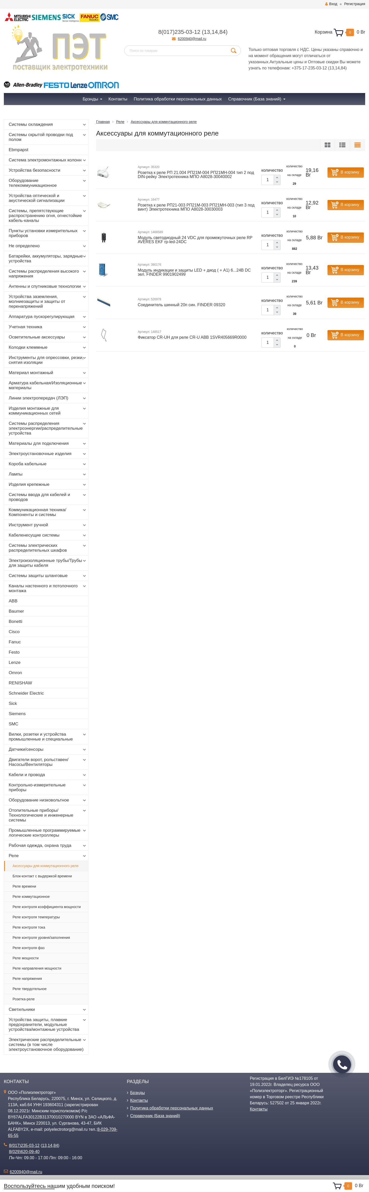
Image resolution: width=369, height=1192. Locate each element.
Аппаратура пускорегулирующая (48, 316)
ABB (13, 601)
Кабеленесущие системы (48, 535)
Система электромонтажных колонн (48, 160)
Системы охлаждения (48, 124)
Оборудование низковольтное (48, 800)
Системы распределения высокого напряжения (48, 274)
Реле (48, 855)
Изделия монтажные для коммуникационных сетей (48, 411)
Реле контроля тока (29, 927)
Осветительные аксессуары (48, 337)
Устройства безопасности (48, 170)
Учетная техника (48, 327)
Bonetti (15, 621)
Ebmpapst (18, 149)
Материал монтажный (48, 372)
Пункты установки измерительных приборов (48, 233)
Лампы (48, 474)
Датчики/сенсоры (48, 749)
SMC (13, 724)
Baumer (16, 611)
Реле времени (24, 886)
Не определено (48, 246)
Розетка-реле (24, 999)
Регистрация (354, 4)
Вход (331, 4)
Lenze (14, 662)
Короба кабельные (48, 464)
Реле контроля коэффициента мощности (47, 907)
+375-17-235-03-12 (309, 68)
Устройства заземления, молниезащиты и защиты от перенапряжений (48, 301)
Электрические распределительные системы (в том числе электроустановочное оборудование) (48, 1044)
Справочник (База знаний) (155, 1116)
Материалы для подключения (48, 443)
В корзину (350, 172)
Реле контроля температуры (36, 917)
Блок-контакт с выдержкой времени (42, 876)
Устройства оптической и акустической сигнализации (48, 198)
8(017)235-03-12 (179, 32)
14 (215, 32)
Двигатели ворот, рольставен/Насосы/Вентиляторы (48, 762)
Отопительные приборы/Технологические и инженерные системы (48, 815)
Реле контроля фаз (29, 948)
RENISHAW (20, 683)
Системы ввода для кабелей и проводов (48, 497)
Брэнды (137, 1093)
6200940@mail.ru (192, 39)
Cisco (14, 631)
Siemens (17, 713)
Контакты (139, 1100)
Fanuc (15, 642)
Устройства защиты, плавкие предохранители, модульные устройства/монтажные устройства (48, 1024)
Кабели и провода (48, 774)
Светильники (48, 1009)
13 (207, 32)
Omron (15, 672)
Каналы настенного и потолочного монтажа (48, 588)
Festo (14, 652)
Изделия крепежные (48, 484)
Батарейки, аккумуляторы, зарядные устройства (48, 258)
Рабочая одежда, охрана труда (48, 845)
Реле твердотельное (30, 989)
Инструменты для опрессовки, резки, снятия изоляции (48, 360)
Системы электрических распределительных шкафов (48, 548)
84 (222, 32)
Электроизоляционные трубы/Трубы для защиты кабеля (48, 563)
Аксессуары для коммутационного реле (46, 866)
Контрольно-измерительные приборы (48, 787)
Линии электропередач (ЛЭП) (48, 398)
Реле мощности (26, 958)
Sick (13, 703)
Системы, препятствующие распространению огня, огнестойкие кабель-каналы (48, 215)
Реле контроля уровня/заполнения (41, 938)
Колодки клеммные (48, 347)
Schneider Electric (26, 693)
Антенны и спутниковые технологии (48, 286)
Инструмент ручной (48, 525)
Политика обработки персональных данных (171, 1108)
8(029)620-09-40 (24, 1151)
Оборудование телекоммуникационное (48, 183)
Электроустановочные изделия (48, 453)
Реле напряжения (27, 979)
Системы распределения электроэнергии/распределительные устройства (48, 428)
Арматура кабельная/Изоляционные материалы (48, 385)
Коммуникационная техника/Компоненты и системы (48, 512)
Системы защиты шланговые (48, 575)
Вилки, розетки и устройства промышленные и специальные (48, 737)
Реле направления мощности (37, 968)
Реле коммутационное (31, 897)
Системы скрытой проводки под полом (48, 137)
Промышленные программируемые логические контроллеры (48, 833)
